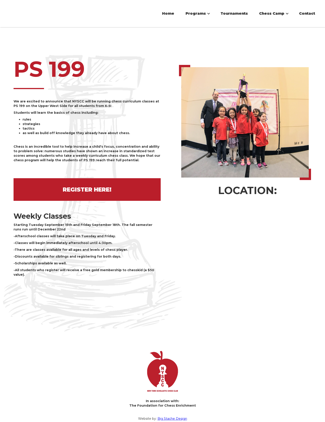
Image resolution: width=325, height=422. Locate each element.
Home (168, 13)
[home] (51, 5)
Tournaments (234, 13)
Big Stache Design (172, 416)
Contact (307, 13)
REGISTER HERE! (87, 187)
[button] (197, 13)
